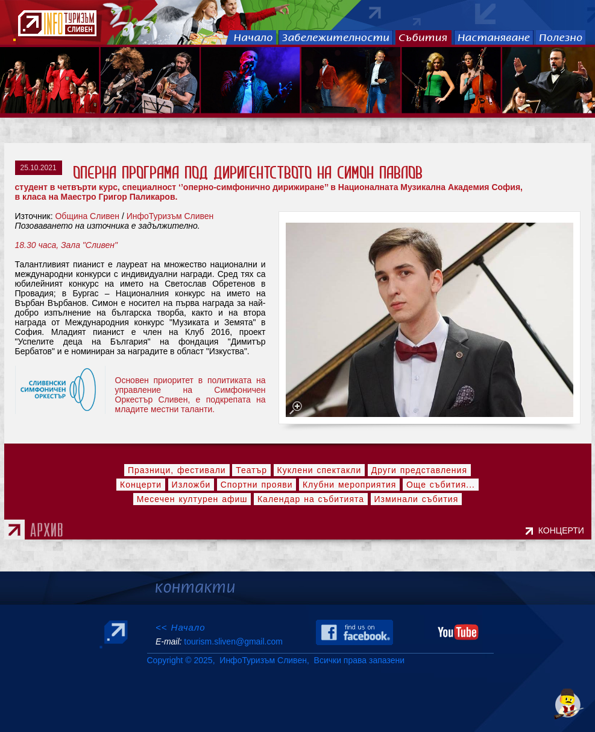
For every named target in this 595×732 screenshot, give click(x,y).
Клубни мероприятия (350, 484)
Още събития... (440, 484)
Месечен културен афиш (192, 499)
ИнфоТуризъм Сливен (170, 216)
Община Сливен (87, 216)
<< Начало (181, 627)
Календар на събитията (310, 499)
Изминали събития (416, 499)
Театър (251, 470)
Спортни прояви (257, 484)
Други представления (419, 470)
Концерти (141, 484)
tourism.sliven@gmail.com (233, 641)
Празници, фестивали (177, 470)
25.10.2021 (38, 168)
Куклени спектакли (319, 470)
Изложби (191, 484)
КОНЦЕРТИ (563, 530)
